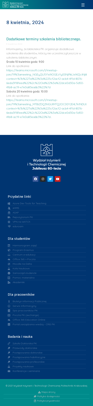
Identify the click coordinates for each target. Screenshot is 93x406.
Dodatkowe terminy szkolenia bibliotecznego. (43, 39)
